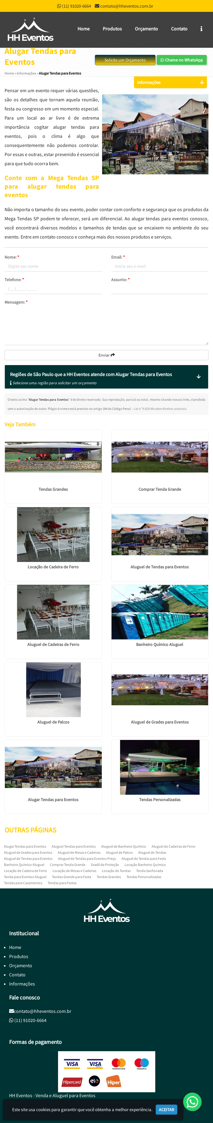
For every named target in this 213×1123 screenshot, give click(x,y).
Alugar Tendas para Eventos (53, 799)
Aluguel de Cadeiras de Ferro (53, 644)
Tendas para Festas (62, 883)
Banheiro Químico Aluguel (159, 644)
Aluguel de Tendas (152, 852)
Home (83, 29)
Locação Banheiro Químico (145, 864)
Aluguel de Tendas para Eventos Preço (87, 858)
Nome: (12, 257)
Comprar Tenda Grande (160, 489)
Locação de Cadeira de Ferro (53, 567)
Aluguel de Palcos (53, 722)
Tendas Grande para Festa (71, 876)
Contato (179, 29)
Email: (118, 257)
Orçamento (146, 29)
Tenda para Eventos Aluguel (25, 876)
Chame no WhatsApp (181, 60)
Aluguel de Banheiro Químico (123, 846)
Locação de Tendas (116, 870)
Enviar (106, 355)
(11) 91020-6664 (76, 6)
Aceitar (166, 1109)
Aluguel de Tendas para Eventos (160, 567)
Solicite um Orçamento (125, 60)
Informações (22, 984)
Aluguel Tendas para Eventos (74, 846)
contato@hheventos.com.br (126, 6)
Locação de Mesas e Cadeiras (74, 870)
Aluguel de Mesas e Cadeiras (79, 852)
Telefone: (14, 279)
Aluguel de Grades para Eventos (160, 722)
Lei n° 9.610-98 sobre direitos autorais (160, 408)
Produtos (112, 29)
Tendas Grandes (53, 489)
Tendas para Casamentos (23, 883)
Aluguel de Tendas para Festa (144, 858)
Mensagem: (16, 302)
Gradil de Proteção (105, 864)
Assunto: (120, 279)
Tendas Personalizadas (159, 799)
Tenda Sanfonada (149, 870)
